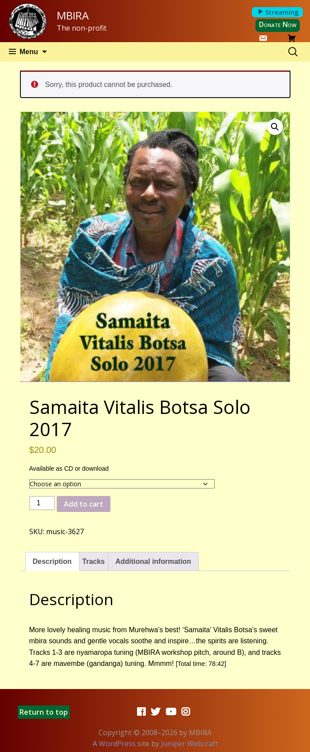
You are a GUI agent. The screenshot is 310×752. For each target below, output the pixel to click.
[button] (275, 127)
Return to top (44, 712)
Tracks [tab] (93, 561)
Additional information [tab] (153, 561)
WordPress (117, 743)
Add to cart (83, 504)
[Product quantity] (42, 503)
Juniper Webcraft (189, 743)
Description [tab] (52, 561)
